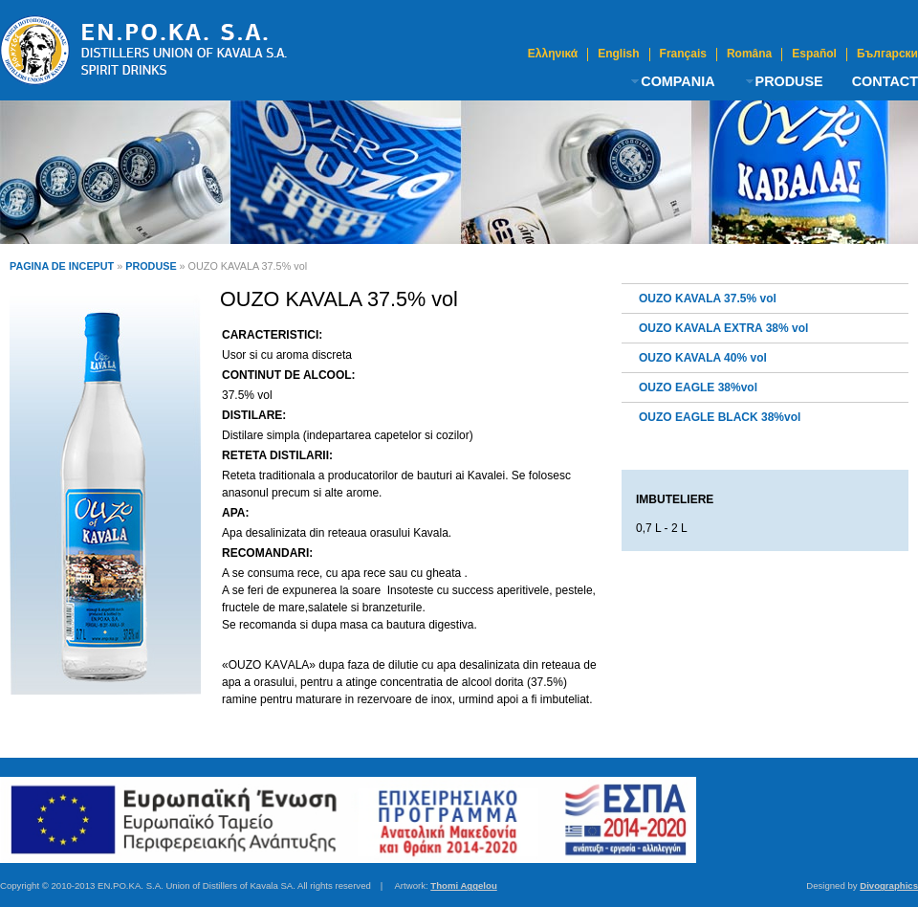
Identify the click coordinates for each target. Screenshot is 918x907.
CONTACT (885, 81)
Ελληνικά (553, 54)
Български (887, 54)
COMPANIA (677, 81)
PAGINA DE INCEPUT (62, 266)
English (618, 54)
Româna (749, 54)
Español (814, 54)
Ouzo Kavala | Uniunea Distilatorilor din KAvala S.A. (143, 49)
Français (683, 54)
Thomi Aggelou (463, 885)
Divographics (889, 885)
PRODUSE (789, 81)
